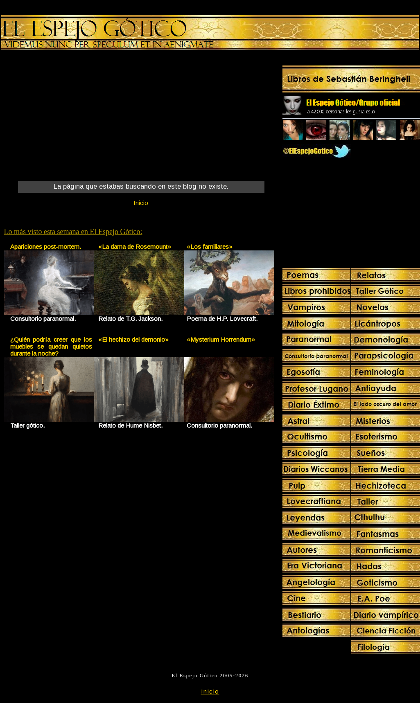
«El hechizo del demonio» (133, 339)
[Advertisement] (72, 117)
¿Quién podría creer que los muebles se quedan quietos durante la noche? (51, 346)
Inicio (140, 202)
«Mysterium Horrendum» (221, 339)
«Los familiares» (210, 246)
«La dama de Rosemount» (134, 246)
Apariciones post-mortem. (45, 246)
